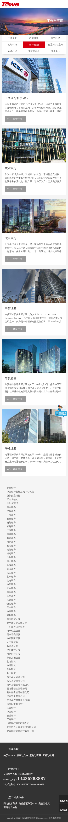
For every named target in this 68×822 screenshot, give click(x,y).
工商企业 (12, 38)
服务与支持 (22, 755)
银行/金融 (34, 44)
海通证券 (11, 448)
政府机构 (33, 38)
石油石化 (12, 51)
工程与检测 (48, 755)
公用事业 (55, 51)
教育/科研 (12, 44)
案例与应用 (35, 755)
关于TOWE (9, 755)
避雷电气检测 (10, 807)
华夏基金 (11, 378)
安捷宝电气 (44, 803)
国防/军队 (55, 38)
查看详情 (17, 119)
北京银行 (11, 238)
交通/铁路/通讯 (55, 44)
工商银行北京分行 (16, 98)
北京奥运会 (34, 51)
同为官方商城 (10, 803)
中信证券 (11, 308)
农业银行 (11, 168)
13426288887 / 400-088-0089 (30, 784)
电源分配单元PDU (28, 803)
